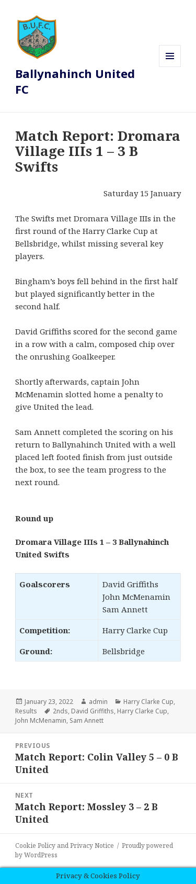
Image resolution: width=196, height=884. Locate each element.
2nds (60, 711)
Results (26, 711)
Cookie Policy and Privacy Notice (64, 845)
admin (98, 701)
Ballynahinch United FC (75, 81)
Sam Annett (86, 720)
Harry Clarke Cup (148, 701)
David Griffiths (92, 711)
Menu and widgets (170, 66)
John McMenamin (40, 720)
